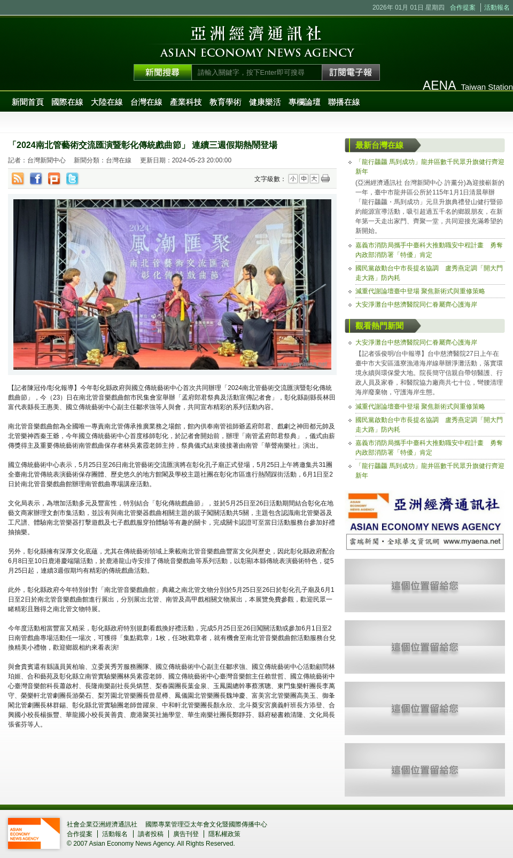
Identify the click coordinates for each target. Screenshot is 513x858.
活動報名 (497, 7)
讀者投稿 (151, 834)
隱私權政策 (224, 834)
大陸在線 (107, 101)
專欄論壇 (305, 101)
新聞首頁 (28, 101)
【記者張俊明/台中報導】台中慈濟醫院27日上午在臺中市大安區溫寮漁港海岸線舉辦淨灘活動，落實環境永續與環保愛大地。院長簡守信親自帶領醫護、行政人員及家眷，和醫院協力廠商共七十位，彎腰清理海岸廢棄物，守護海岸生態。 (429, 373)
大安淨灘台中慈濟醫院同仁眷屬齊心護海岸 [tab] (416, 304)
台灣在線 (146, 101)
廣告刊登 (186, 834)
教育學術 (225, 101)
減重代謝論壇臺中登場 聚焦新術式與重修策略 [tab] (420, 291)
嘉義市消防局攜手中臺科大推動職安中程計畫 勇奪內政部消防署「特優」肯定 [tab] (429, 250)
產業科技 (186, 101)
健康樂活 (265, 101)
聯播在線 (344, 101)
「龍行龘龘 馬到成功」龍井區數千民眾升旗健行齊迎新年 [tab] (429, 166)
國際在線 (67, 101)
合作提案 (463, 7)
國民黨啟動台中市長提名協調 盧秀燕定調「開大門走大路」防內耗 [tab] (429, 273)
